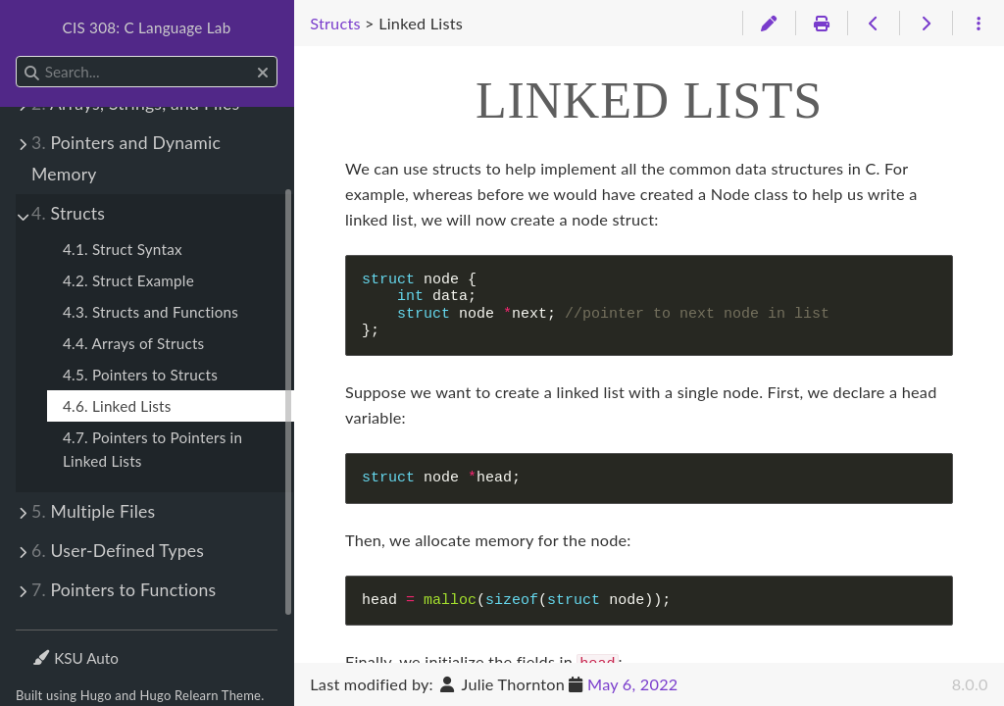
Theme (54, 645)
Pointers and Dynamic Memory (126, 158)
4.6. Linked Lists (117, 406)
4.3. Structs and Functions (150, 312)
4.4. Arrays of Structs (133, 343)
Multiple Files (93, 511)
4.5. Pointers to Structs (140, 374)
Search (17, 56)
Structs (68, 213)
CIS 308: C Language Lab (147, 27)
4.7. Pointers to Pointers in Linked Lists (152, 449)
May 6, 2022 (632, 684)
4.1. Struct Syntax (122, 249)
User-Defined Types (117, 550)
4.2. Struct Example (128, 280)
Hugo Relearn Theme (201, 695)
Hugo (96, 695)
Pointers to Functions (123, 590)
